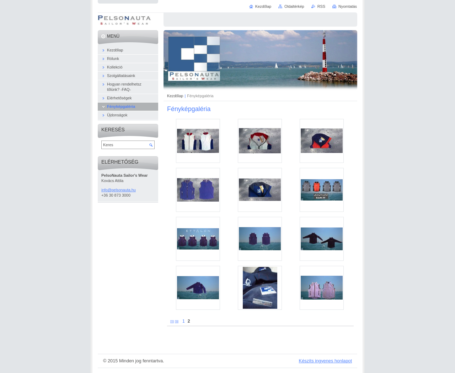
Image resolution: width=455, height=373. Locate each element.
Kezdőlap (175, 96)
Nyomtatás (347, 6)
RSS (321, 6)
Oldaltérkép (294, 6)
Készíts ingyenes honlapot (325, 360)
